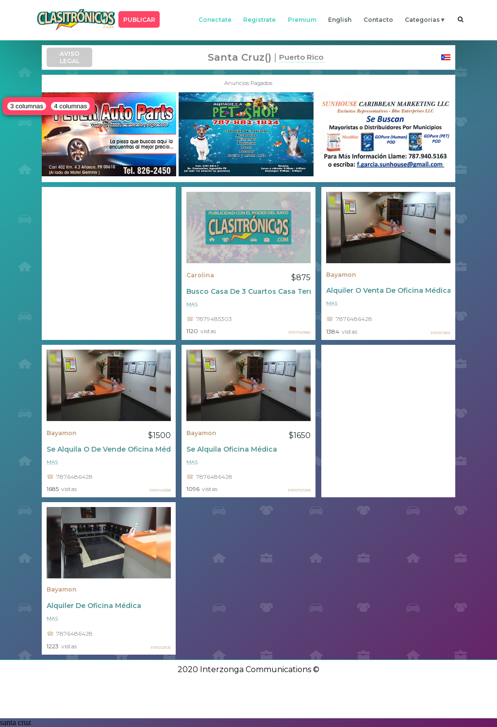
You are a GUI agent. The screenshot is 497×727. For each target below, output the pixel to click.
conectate (215, 19)
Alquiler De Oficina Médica (94, 605)
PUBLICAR (139, 19)
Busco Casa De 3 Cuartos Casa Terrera (248, 291)
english (339, 19)
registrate (259, 19)
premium (302, 19)
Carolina (200, 275)
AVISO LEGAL (70, 57)
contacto (378, 19)
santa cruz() (239, 57)
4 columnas (70, 106)
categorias (422, 19)
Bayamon (341, 274)
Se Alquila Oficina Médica (231, 449)
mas (192, 304)
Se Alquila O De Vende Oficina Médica (109, 449)
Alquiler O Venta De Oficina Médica (388, 290)
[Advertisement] (109, 263)
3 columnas (26, 106)
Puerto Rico (301, 57)
